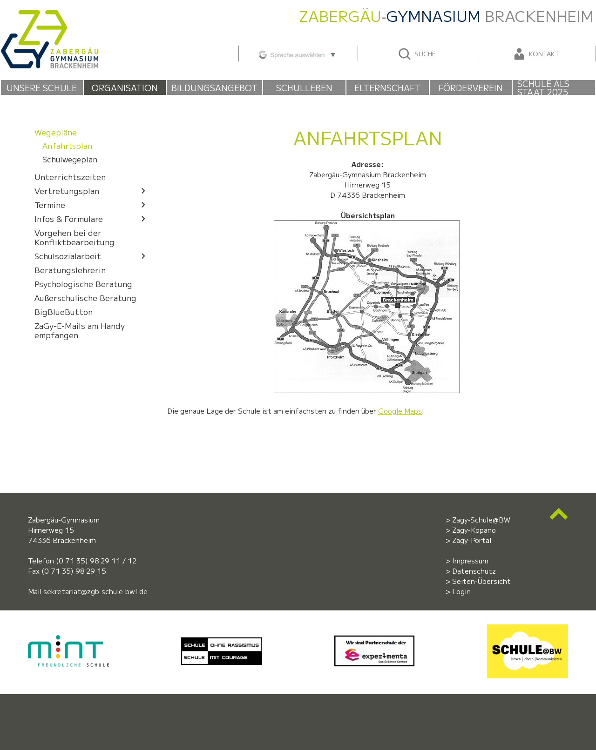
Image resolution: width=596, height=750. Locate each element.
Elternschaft (387, 87)
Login (461, 591)
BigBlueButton (63, 311)
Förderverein (470, 87)
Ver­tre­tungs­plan (92, 190)
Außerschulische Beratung (85, 297)
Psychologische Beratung (83, 283)
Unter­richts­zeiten (70, 176)
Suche (416, 54)
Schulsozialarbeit (92, 255)
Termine (92, 204)
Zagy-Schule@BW (481, 519)
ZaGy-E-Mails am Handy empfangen (79, 330)
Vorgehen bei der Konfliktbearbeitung (74, 237)
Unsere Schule (42, 87)
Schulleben (304, 87)
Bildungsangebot (214, 87)
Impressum (470, 560)
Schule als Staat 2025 (543, 87)
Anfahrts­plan (67, 146)
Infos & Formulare (92, 218)
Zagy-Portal (471, 540)
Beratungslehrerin (70, 269)
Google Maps (400, 410)
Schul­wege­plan (69, 159)
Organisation (125, 87)
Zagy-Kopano (474, 530)
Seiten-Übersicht (481, 581)
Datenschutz (474, 571)
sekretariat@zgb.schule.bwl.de (95, 591)
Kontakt (535, 54)
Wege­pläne (55, 132)
